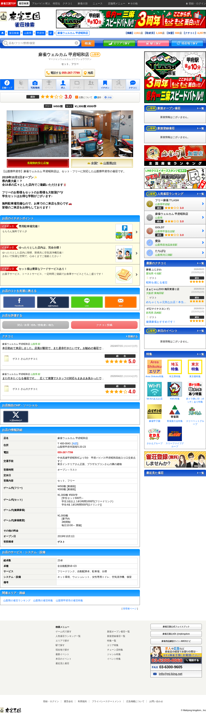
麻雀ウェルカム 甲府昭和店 (63, 54)
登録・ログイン (51, 701)
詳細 (108, 97)
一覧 (200, 108)
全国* (92, 163)
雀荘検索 (14, 33)
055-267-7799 (65, 452)
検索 (88, 43)
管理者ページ (130, 608)
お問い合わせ (156, 701)
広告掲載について (135, 701)
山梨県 (28, 33)
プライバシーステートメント (106, 701)
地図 (75, 443)
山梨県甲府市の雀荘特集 (69, 600)
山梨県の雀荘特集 (43, 600)
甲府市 (40, 33)
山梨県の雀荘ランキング (16, 600)
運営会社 (68, 701)
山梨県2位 (108, 163)
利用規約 (82, 701)
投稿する (131, 336)
